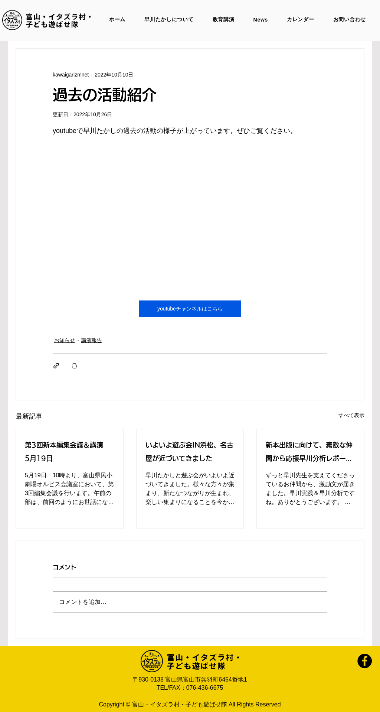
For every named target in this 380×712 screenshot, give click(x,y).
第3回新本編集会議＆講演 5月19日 (67, 452)
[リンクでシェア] (56, 365)
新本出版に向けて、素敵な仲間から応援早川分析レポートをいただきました (309, 453)
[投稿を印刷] (74, 365)
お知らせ (64, 340)
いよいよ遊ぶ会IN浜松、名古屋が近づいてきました (189, 452)
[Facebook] (364, 661)
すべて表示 (351, 415)
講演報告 (91, 340)
